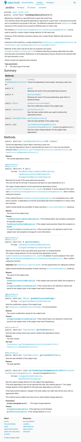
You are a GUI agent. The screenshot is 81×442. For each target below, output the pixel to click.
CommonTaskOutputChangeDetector (21, 189)
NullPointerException (30, 379)
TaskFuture (66, 23)
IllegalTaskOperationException (19, 51)
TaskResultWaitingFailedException (36, 171)
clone (30, 80)
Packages (50, 3)
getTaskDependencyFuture (36, 45)
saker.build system (11, 429)
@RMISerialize (11, 166)
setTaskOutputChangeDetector (41, 30)
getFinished (33, 95)
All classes (31, 8)
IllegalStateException (30, 376)
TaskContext (10, 45)
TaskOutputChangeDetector (40, 127)
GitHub (25, 432)
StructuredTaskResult (56, 207)
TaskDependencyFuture (15, 82)
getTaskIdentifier (36, 118)
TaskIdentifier (19, 118)
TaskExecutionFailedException (34, 174)
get (29, 88)
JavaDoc (39, 3)
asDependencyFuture (64, 42)
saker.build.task (20, 12)
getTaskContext (35, 110)
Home (6, 421)
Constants (42, 8)
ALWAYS (40, 189)
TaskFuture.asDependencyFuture (22, 347)
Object (15, 103)
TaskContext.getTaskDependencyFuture (32, 344)
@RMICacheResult (12, 165)
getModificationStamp (38, 103)
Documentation (27, 3)
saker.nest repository (12, 432)
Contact (7, 434)
